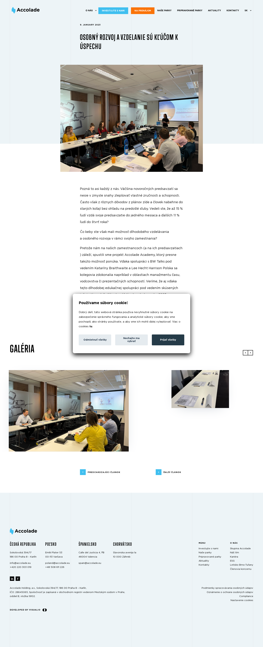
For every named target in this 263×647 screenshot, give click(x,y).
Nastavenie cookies (242, 600)
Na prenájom (142, 11)
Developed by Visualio (28, 610)
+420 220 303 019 (20, 567)
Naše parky (164, 10)
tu (90, 326)
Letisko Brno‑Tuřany (241, 565)
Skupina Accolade (240, 549)
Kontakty (233, 10)
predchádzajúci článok (104, 472)
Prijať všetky (168, 340)
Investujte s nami (113, 11)
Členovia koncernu (240, 569)
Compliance (246, 596)
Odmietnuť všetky (95, 340)
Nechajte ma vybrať (131, 340)
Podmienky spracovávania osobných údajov (227, 588)
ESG (232, 561)
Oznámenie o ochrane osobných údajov (230, 592)
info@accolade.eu (20, 563)
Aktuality (214, 10)
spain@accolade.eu (90, 563)
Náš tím (234, 553)
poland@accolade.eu (57, 563)
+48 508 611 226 (54, 567)
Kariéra (234, 557)
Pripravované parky (189, 10)
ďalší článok (172, 472)
